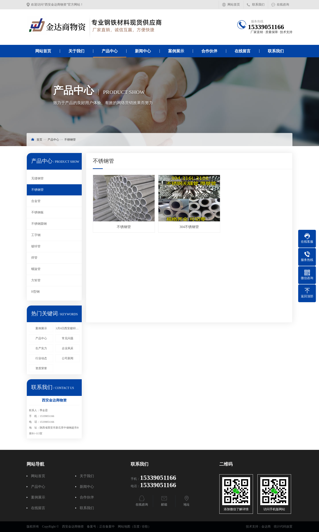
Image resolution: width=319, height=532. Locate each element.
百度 (136, 526)
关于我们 (76, 51)
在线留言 (243, 51)
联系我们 (258, 4)
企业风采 (67, 348)
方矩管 (36, 280)
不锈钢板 (37, 212)
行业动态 (41, 358)
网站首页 (234, 4)
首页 (39, 139)
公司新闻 (67, 358)
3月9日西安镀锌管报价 (68, 328)
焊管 (34, 257)
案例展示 (176, 51)
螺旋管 (36, 269)
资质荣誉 (41, 368)
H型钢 (35, 291)
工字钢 (36, 235)
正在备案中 (107, 526)
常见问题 (67, 338)
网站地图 (124, 526)
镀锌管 (36, 246)
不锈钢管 (70, 139)
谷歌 (145, 526)
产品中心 (110, 51)
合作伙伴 (209, 51)
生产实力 (41, 348)
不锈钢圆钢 (39, 223)
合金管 (36, 201)
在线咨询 (283, 4)
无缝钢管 (37, 178)
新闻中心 (143, 51)
